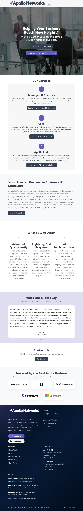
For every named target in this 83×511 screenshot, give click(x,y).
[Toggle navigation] (49, 4)
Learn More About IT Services (41, 108)
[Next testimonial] (70, 321)
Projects (11, 453)
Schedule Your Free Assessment (41, 53)
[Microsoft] (53, 395)
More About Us (17, 213)
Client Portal (12, 463)
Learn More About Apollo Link (41, 165)
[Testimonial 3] (43, 339)
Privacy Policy (13, 460)
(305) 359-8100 (48, 469)
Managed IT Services (50, 414)
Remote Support (16, 441)
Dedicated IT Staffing (50, 420)
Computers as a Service (51, 423)
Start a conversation (30, 499)
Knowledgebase (14, 456)
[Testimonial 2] (41, 339)
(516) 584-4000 (48, 458)
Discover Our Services (41, 46)
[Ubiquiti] (41, 384)
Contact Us (41, 359)
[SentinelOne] (30, 395)
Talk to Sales (16, 436)
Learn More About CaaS (41, 136)
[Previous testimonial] (13, 321)
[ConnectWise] (64, 384)
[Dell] (18, 384)
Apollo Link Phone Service (52, 417)
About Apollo (13, 450)
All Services (47, 427)
